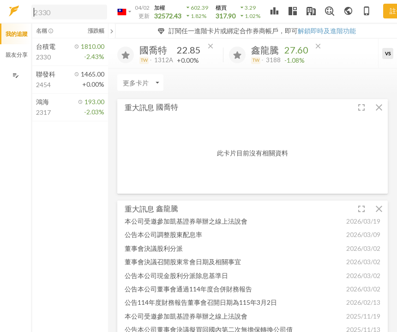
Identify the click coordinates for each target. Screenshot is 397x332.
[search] (69, 12)
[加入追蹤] (125, 55)
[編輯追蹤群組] (15, 75)
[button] (67, 11)
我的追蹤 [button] (17, 33)
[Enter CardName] (140, 82)
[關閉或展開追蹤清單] (111, 31)
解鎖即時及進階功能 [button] (327, 31)
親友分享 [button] (17, 54)
